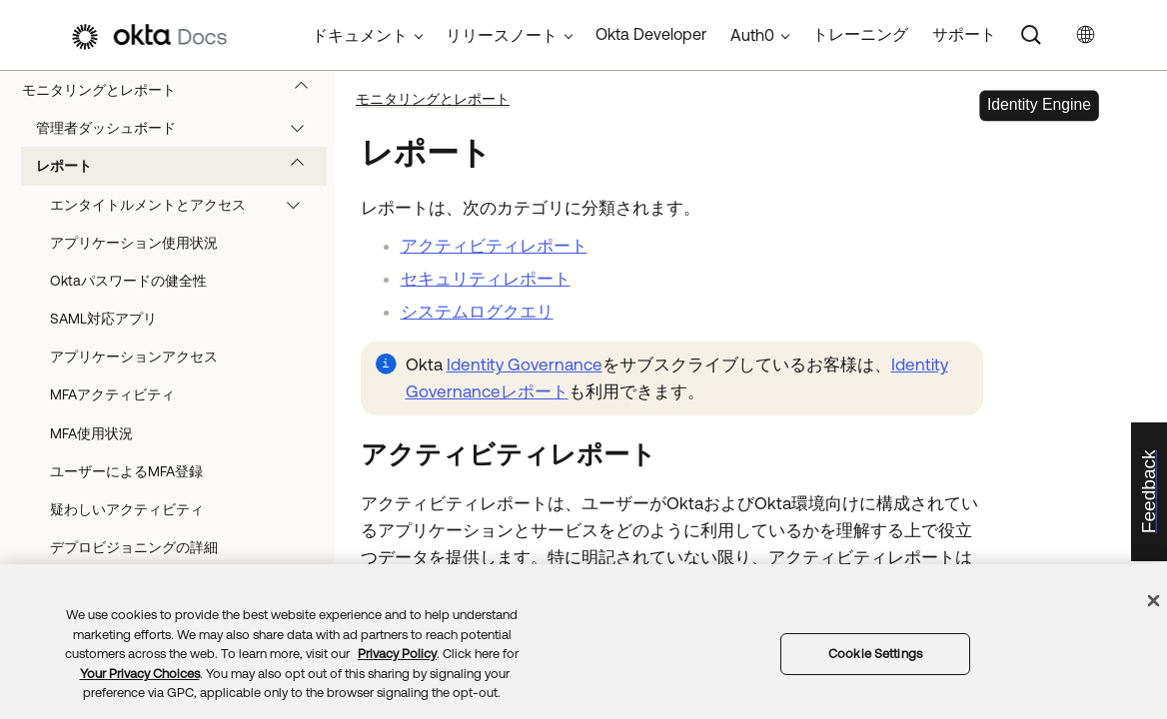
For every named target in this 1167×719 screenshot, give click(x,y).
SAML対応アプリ (103, 319)
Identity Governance (524, 364)
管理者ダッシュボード (179, 128)
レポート (179, 166)
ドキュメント (360, 35)
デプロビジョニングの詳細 (134, 547)
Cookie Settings (875, 653)
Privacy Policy (397, 653)
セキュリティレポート (486, 279)
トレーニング (860, 34)
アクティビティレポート (494, 246)
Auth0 (752, 35)
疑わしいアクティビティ (127, 509)
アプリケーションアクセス (134, 356)
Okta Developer (650, 34)
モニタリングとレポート (174, 90)
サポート (964, 34)
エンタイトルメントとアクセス (184, 205)
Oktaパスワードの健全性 (128, 281)
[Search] (1031, 35)
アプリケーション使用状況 (134, 243)
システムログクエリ (477, 312)
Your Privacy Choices (140, 673)
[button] (306, 90)
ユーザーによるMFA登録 (126, 471)
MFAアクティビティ (112, 394)
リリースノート (502, 35)
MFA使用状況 (91, 433)
